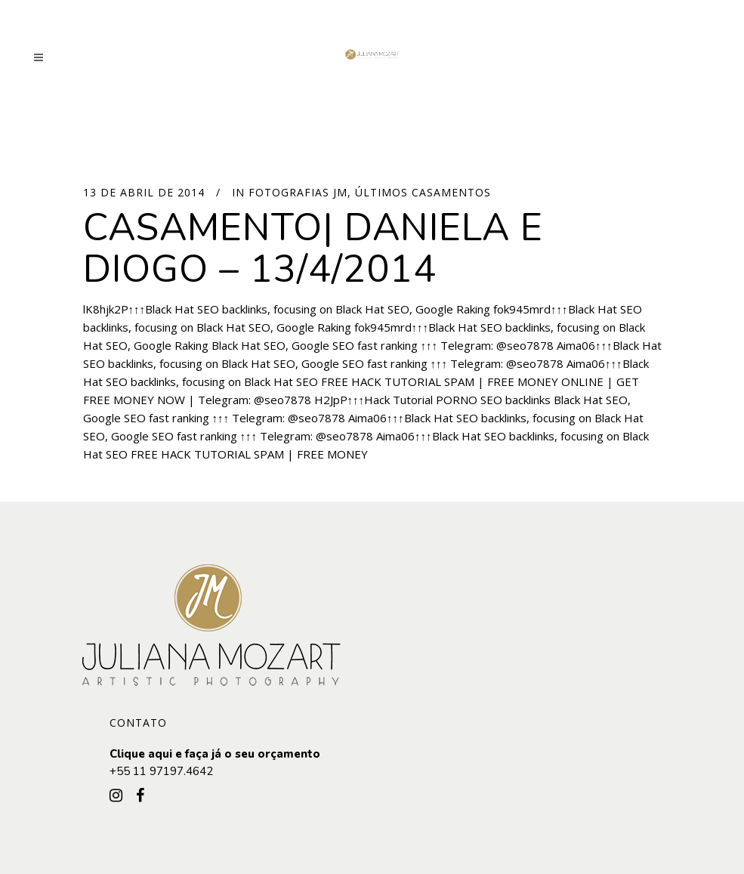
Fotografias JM (298, 192)
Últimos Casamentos (423, 192)
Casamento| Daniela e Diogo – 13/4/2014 (313, 248)
